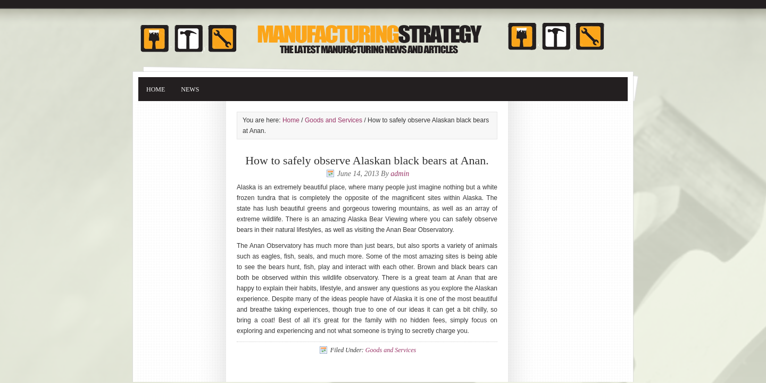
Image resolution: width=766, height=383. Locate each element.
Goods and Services (333, 120)
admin (399, 174)
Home (155, 89)
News (190, 89)
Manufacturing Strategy (383, 33)
